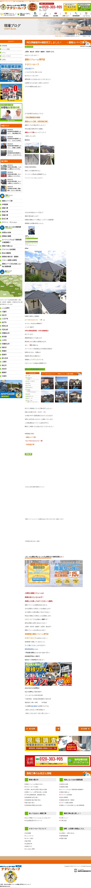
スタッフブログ (29, 46)
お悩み (4, 59)
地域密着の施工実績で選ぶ (33, 800)
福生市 (4, 347)
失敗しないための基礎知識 (23, 14)
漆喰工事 (5, 208)
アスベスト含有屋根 (66, 794)
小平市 (4, 340)
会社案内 (35, 14)
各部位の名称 (64, 784)
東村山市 (5, 326)
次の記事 (84, 729)
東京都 (4, 336)
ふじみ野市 (6, 308)
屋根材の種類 (64, 787)
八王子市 (5, 319)
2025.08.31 (11, 167)
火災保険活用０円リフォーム (34, 820)
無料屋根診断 (76, 14)
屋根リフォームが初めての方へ (34, 784)
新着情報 (4, 45)
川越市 (4, 312)
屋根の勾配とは (65, 792)
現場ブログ (29, 846)
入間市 (4, 362)
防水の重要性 (64, 797)
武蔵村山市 (6, 333)
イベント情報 (6, 49)
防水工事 (5, 219)
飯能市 (4, 372)
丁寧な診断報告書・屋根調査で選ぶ (36, 794)
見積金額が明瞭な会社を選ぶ (34, 805)
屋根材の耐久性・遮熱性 (67, 800)
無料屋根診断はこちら (31, 649)
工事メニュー (65, 14)
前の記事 (32, 729)
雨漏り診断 (64, 838)
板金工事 (5, 211)
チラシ (4, 52)
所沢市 (4, 369)
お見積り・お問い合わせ (67, 833)
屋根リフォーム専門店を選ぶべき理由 (36, 792)
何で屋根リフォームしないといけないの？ (8, 14)
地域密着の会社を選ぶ (32, 797)
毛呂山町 (5, 329)
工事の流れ (45, 14)
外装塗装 (5, 204)
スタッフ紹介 (29, 838)
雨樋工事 (5, 215)
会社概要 (28, 833)
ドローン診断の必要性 (67, 802)
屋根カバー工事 (7, 201)
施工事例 (55, 14)
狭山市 (4, 365)
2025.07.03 (11, 188)
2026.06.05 (11, 131)
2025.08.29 (11, 174)
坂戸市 (4, 322)
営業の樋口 (28, 68)
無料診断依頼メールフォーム (78, 760)
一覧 (57, 729)
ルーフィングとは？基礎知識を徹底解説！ (72, 789)
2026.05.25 (11, 146)
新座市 (4, 354)
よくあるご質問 (30, 849)
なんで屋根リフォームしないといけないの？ (38, 818)
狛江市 (4, 315)
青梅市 (4, 351)
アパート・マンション (9, 222)
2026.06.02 (11, 139)
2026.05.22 (11, 153)
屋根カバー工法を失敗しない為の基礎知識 (72, 805)
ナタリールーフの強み (32, 787)
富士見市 (5, 358)
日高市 (4, 376)
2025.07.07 (11, 181)
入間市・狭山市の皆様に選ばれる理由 (36, 789)
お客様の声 (29, 843)
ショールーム (86, 14)
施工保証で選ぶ (30, 802)
